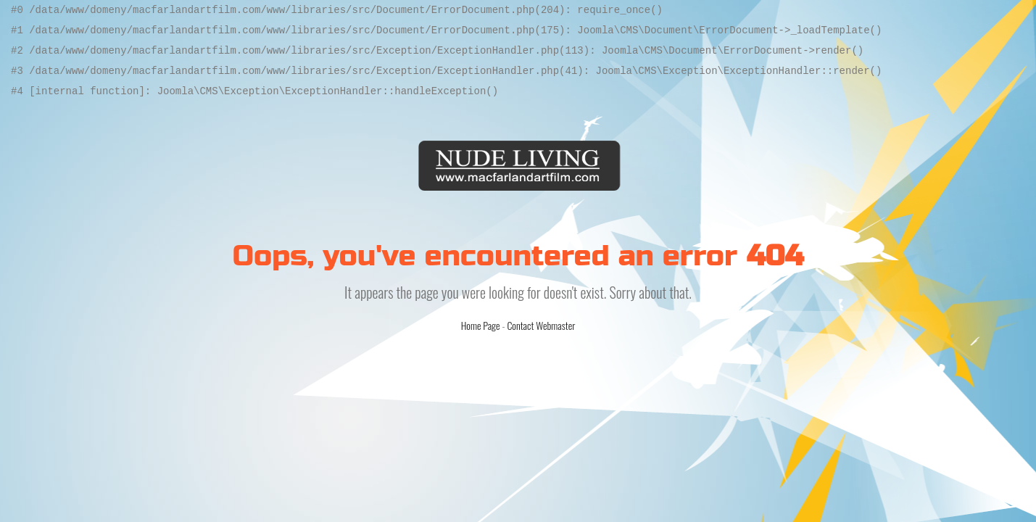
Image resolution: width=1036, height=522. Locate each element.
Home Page (480, 325)
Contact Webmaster (541, 325)
